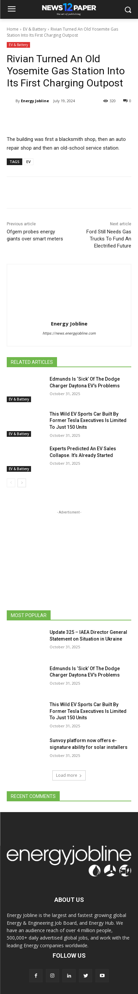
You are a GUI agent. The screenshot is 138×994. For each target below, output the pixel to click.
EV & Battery (34, 29)
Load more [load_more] (69, 775)
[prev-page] (11, 483)
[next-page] (22, 483)
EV (28, 161)
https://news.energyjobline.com (69, 333)
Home (13, 29)
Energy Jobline (35, 100)
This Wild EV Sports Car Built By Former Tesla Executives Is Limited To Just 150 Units (88, 420)
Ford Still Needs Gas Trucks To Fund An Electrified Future (108, 239)
